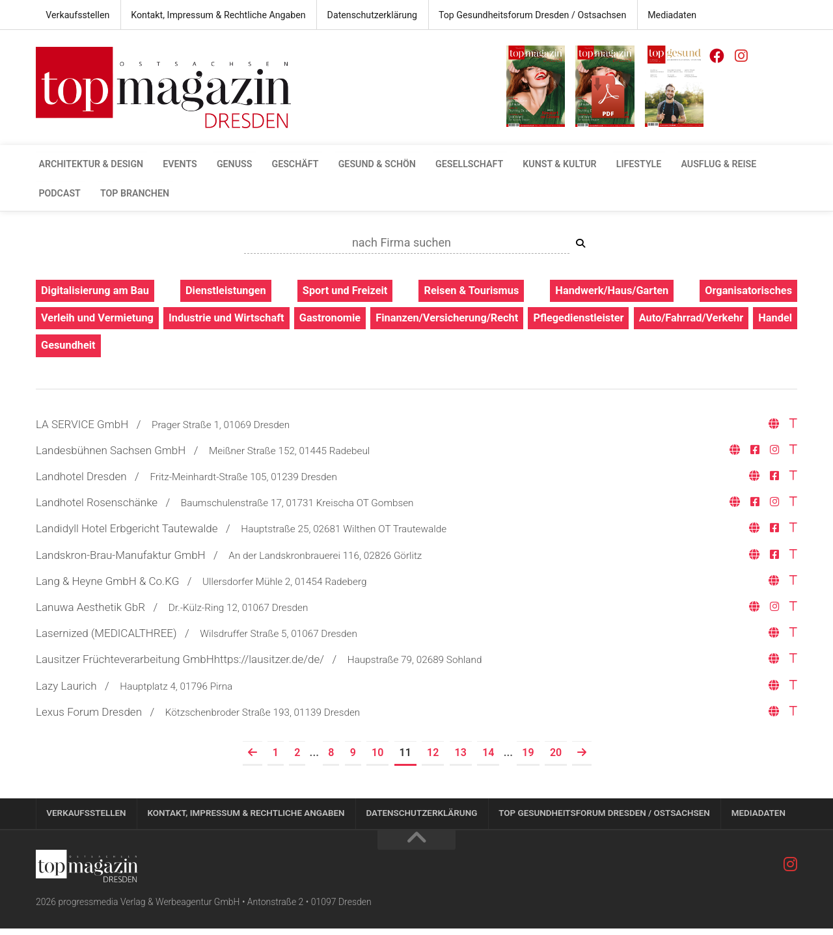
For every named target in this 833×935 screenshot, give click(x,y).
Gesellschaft (435, 165)
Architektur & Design (87, 165)
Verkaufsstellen (76, 15)
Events (170, 165)
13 (461, 757)
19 (528, 757)
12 (433, 757)
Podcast (738, 165)
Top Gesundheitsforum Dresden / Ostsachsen (517, 15)
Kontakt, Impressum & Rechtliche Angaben (213, 15)
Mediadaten (653, 15)
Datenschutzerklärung (362, 15)
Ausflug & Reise (666, 165)
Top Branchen (70, 195)
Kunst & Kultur (520, 165)
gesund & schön (350, 165)
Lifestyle (592, 165)
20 (556, 757)
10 (377, 757)
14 (488, 757)
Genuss (219, 165)
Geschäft (274, 165)
